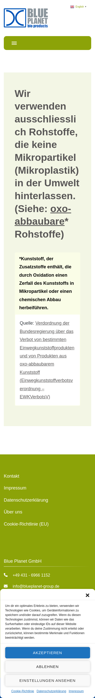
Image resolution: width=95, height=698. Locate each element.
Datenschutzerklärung (51, 691)
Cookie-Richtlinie (22, 691)
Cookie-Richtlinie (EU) (26, 524)
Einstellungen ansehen (48, 680)
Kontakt (11, 476)
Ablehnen (47, 666)
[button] (87, 595)
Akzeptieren (47, 653)
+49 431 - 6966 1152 (31, 575)
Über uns (13, 511)
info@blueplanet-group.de (36, 586)
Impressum (76, 691)
